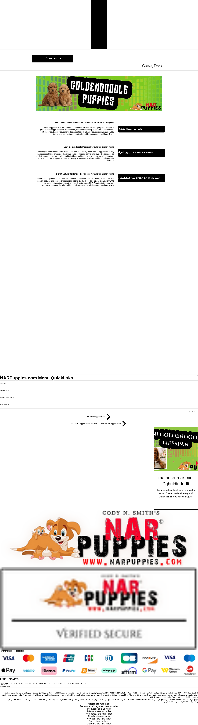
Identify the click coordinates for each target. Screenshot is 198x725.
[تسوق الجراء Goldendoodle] (141, 153)
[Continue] (52, 58)
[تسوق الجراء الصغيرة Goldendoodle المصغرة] (141, 178)
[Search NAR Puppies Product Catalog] (101, 48)
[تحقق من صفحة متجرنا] (141, 129)
